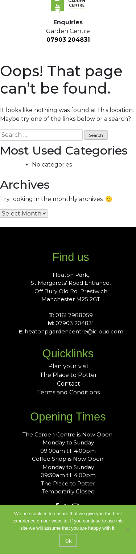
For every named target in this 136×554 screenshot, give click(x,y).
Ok (68, 541)
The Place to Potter (68, 375)
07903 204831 (68, 39)
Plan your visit (68, 366)
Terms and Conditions (68, 392)
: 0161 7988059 (71, 315)
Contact (68, 383)
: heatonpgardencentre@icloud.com (70, 331)
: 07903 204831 (71, 323)
